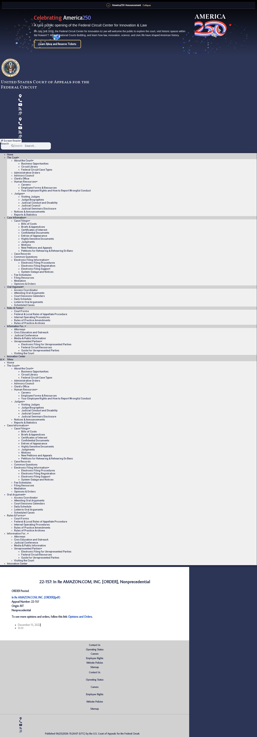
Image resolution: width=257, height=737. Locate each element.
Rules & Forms (15, 308)
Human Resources (25, 181)
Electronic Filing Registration (38, 265)
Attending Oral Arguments (29, 293)
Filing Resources (24, 277)
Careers (26, 184)
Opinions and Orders (80, 616)
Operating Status (95, 649)
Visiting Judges (30, 196)
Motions (26, 244)
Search (5, 143)
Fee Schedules (22, 274)
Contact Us (94, 645)
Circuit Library (29, 166)
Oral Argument (15, 286)
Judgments (28, 241)
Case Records (22, 253)
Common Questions (25, 256)
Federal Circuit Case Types (36, 169)
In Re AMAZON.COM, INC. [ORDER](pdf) (36, 597)
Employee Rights (94, 658)
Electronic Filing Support (35, 268)
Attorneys (19, 329)
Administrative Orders (27, 172)
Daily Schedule (22, 299)
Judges (19, 193)
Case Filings (22, 220)
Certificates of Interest (34, 229)
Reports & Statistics (25, 214)
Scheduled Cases (24, 305)
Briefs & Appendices (33, 226)
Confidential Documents (35, 232)
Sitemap (94, 667)
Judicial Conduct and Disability (39, 202)
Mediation (20, 280)
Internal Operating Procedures (32, 317)
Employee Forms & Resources (39, 187)
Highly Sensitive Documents (37, 238)
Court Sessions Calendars (29, 296)
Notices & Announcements (29, 211)
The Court (13, 157)
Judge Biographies (32, 199)
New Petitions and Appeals (36, 247)
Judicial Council (30, 205)
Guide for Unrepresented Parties (40, 350)
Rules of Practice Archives (29, 323)
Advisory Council (24, 175)
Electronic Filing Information (31, 259)
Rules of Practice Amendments (32, 320)
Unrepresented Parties (28, 341)
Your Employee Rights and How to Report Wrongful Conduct (56, 190)
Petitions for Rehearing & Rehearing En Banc (47, 250)
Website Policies (94, 662)
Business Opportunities (35, 163)
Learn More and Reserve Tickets (57, 44)
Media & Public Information (30, 338)
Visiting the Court (24, 353)
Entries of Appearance (34, 235)
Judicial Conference (26, 335)
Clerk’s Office (21, 178)
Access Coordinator (26, 290)
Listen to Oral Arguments (28, 302)
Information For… (16, 326)
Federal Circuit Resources (36, 347)
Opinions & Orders (25, 283)
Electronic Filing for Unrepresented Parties (46, 344)
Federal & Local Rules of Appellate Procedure (40, 314)
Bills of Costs (29, 223)
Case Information (16, 217)
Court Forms (21, 311)
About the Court (24, 160)
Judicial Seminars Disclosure (38, 208)
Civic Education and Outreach (31, 332)
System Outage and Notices (37, 271)
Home (10, 154)
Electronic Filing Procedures (38, 262)
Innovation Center (16, 356)
